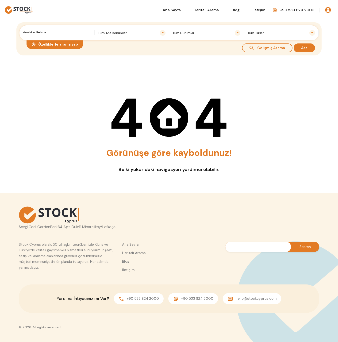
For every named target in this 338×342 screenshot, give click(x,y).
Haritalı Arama (206, 10)
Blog (236, 10)
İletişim (259, 10)
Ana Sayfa (172, 10)
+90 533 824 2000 (297, 10)
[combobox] (131, 33)
